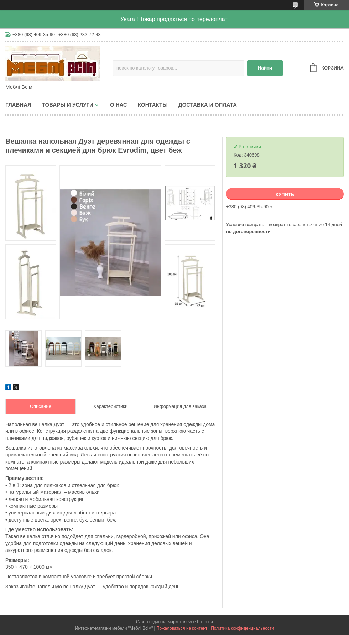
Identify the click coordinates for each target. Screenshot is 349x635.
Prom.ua (205, 621)
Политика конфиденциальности (242, 628)
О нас (118, 104)
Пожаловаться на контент (181, 628)
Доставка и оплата (207, 104)
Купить (285, 194)
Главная (18, 104)
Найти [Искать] (265, 68)
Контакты (153, 104)
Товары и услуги (67, 104)
